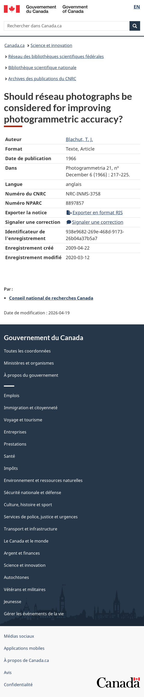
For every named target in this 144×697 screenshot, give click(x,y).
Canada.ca (14, 45)
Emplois (11, 395)
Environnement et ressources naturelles (43, 480)
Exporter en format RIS (95, 212)
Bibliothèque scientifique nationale (42, 67)
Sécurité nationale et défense (32, 492)
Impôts (11, 468)
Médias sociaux (19, 636)
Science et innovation (51, 45)
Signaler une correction (95, 222)
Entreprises (15, 432)
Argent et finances (22, 553)
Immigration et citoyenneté (30, 408)
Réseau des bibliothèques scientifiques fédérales (56, 56)
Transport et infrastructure (30, 529)
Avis (8, 672)
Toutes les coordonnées (27, 351)
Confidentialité (18, 684)
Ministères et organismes (29, 363)
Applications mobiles (24, 648)
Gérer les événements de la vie (34, 614)
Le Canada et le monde (26, 541)
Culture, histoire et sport (28, 504)
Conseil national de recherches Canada (51, 298)
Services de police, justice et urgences (41, 517)
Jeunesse (12, 601)
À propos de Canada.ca (26, 660)
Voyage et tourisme (23, 420)
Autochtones (16, 577)
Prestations (15, 444)
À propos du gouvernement (31, 375)
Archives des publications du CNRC (42, 78)
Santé (9, 456)
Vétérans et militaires (25, 589)
